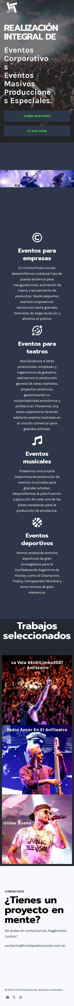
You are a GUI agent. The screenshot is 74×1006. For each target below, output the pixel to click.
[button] (4, 178)
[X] (14, 997)
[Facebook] (7, 997)
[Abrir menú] (65, 8)
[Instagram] (20, 997)
